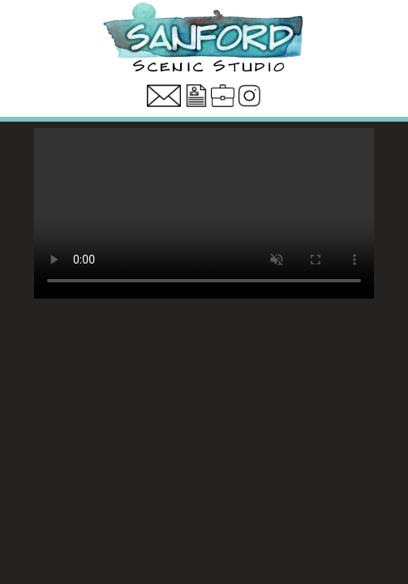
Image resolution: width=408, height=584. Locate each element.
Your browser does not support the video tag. (204, 213)
